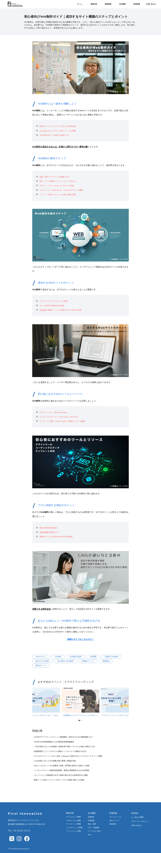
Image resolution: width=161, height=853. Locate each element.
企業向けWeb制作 (111, 657)
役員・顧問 (92, 824)
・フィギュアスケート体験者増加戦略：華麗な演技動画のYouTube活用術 (60, 770)
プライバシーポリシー (140, 821)
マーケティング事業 (73, 824)
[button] (79, 720)
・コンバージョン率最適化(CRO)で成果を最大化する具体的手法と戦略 (60, 775)
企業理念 (91, 817)
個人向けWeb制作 (42, 661)
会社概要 (122, 4)
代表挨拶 (91, 820)
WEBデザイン (41, 657)
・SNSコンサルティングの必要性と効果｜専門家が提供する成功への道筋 (61, 766)
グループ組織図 (93, 827)
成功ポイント (41, 665)
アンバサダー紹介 (94, 831)
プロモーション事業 (73, 820)
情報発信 (105, 661)
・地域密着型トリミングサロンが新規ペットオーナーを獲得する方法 (59, 751)
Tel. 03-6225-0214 (19, 830)
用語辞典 (112, 824)
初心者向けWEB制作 (66, 661)
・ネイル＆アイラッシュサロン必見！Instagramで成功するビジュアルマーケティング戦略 (67, 756)
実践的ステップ (88, 661)
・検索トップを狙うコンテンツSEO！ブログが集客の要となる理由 (58, 780)
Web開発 (93, 657)
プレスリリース (115, 817)
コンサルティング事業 (74, 827)
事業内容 (94, 4)
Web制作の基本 (76, 657)
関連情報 (108, 4)
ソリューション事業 (73, 831)
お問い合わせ (151, 4)
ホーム (79, 4)
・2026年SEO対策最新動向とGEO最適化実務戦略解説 (53, 742)
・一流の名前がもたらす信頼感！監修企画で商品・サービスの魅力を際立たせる (63, 747)
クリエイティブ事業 (73, 817)
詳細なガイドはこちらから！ (80, 639)
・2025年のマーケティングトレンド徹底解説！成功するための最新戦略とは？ (62, 737)
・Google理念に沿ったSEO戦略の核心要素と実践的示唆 (54, 761)
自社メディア (114, 820)
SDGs (90, 835)
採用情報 (136, 4)
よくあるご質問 (137, 817)
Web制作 (58, 657)
